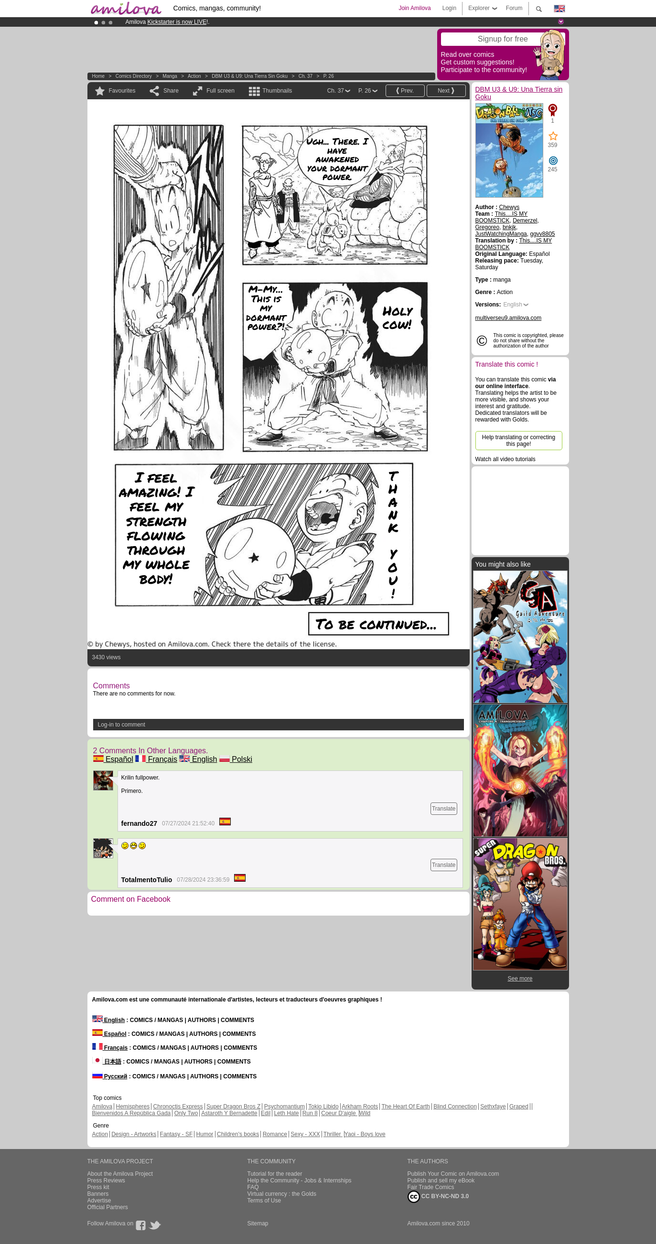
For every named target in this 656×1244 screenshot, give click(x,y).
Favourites (122, 90)
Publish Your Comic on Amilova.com (453, 1173)
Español (113, 759)
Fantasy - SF (176, 1134)
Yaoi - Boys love (365, 1134)
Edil (265, 1113)
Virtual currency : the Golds (282, 1194)
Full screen (220, 90)
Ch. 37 (305, 76)
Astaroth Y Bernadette (229, 1113)
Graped (518, 1106)
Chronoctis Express (178, 1106)
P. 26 (328, 76)
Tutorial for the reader (274, 1173)
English (198, 759)
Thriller (333, 1134)
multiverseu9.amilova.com (508, 318)
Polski (235, 759)
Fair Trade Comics (431, 1187)
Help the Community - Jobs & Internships (299, 1180)
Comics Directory (134, 76)
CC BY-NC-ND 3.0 (438, 1197)
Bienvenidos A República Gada (131, 1113)
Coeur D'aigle (339, 1113)
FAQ (253, 1187)
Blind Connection (455, 1106)
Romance (275, 1134)
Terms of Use (264, 1200)
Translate (444, 808)
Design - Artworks (133, 1134)
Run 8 (310, 1113)
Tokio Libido (323, 1106)
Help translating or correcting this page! (518, 440)
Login (449, 8)
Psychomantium (284, 1106)
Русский (110, 1076)
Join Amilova (414, 8)
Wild (364, 1113)
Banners (98, 1194)
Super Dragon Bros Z (233, 1106)
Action (194, 76)
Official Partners (107, 1207)
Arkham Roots (360, 1106)
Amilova (102, 1106)
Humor (205, 1134)
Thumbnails (277, 90)
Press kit (98, 1187)
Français (156, 759)
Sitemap (258, 1223)
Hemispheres (133, 1106)
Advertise (99, 1200)
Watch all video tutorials (505, 459)
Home (98, 76)
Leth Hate (286, 1113)
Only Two (186, 1113)
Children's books (238, 1134)
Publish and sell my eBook (441, 1180)
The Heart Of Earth (405, 1106)
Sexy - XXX (305, 1134)
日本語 (106, 1061)
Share (171, 90)
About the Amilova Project (120, 1173)
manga (169, 76)
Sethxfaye (492, 1106)
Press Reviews (106, 1180)
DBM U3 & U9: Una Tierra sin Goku (250, 76)
